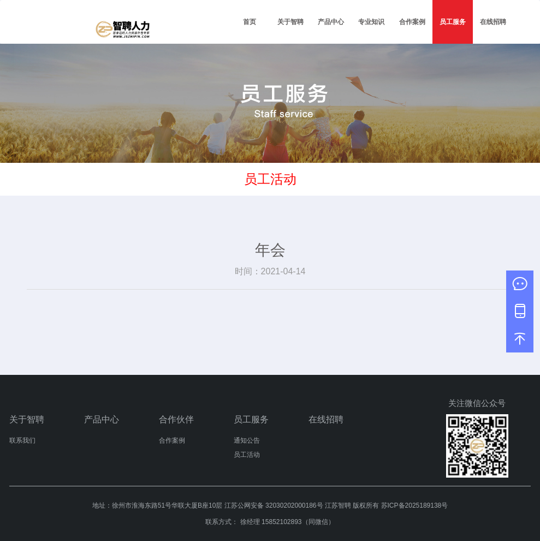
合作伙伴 (176, 419)
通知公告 (247, 440)
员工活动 (247, 454)
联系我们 (22, 440)
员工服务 (453, 22)
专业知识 (371, 22)
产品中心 (331, 22)
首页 (249, 22)
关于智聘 (290, 22)
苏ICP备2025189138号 (414, 505)
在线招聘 (493, 22)
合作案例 (412, 22)
